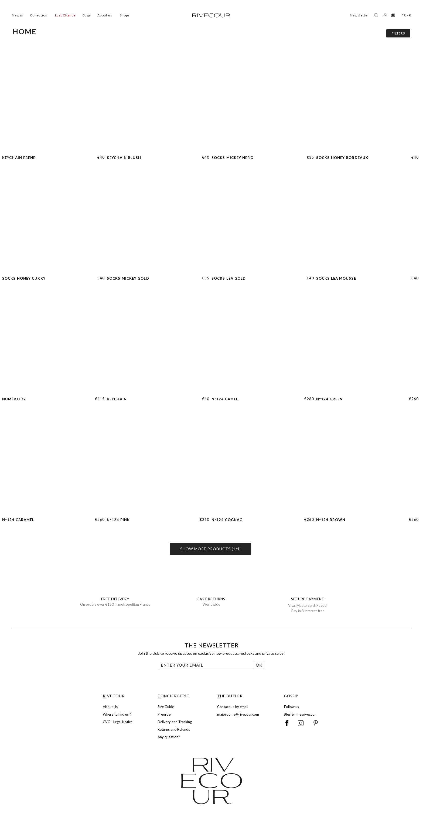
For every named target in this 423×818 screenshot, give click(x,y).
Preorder (165, 714)
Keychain (117, 399)
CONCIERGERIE (173, 696)
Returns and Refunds (174, 729)
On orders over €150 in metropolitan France (115, 604)
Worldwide (211, 604)
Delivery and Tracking (175, 722)
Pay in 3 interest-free (307, 611)
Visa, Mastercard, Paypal (307, 605)
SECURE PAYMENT (308, 599)
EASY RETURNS (211, 599)
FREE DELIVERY (115, 599)
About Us (110, 707)
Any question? (169, 737)
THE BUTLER (230, 696)
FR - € (406, 15)
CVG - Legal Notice (117, 722)
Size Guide (166, 707)
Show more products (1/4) (210, 548)
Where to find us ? (117, 714)
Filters (398, 33)
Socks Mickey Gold (128, 278)
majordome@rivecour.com (238, 714)
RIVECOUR (114, 696)
